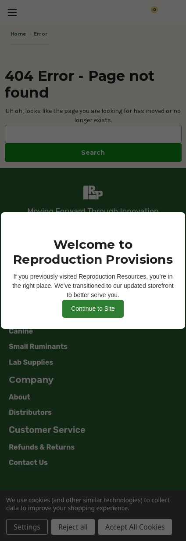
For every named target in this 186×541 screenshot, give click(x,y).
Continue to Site (93, 308)
